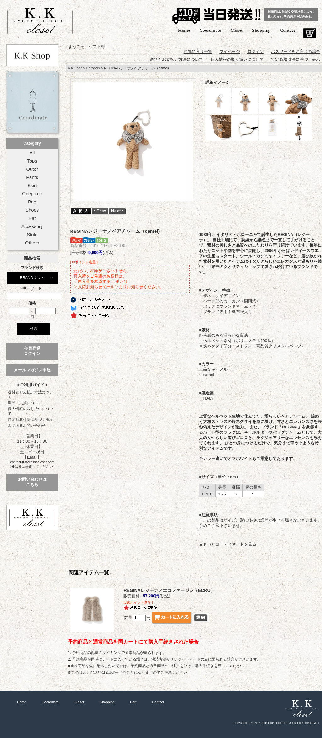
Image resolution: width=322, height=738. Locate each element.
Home (184, 30)
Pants (32, 177)
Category (32, 143)
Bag (32, 201)
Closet (236, 30)
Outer (32, 169)
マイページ (229, 51)
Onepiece (32, 193)
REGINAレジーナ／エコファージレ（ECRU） (169, 590)
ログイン (255, 51)
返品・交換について (25, 403)
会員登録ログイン (32, 351)
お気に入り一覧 (198, 51)
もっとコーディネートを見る (229, 544)
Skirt (32, 185)
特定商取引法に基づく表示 (30, 419)
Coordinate (210, 30)
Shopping (261, 30)
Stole (32, 234)
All (32, 152)
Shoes (32, 210)
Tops (32, 160)
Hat (32, 218)
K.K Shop (75, 68)
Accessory (32, 226)
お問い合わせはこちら (32, 482)
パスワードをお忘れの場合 (295, 51)
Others (32, 242)
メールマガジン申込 (32, 370)
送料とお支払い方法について (30, 394)
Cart (310, 33)
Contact (287, 30)
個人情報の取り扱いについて (30, 411)
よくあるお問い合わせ (27, 425)
